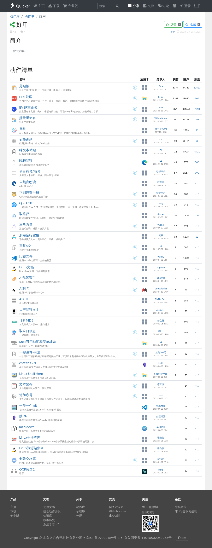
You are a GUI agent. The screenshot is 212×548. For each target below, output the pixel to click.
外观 (79, 515)
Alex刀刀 (160, 309)
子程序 (80, 511)
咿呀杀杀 (160, 171)
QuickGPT (26, 203)
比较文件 (26, 256)
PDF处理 (25, 97)
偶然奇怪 (160, 405)
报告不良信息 (186, 511)
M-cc (160, 97)
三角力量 (26, 224)
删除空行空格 (29, 235)
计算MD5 (26, 320)
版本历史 (49, 520)
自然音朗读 (27, 182)
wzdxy (161, 256)
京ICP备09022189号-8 (102, 538)
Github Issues (117, 511)
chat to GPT (28, 363)
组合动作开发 (52, 511)
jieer (172, 31)
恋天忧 (160, 384)
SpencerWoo (160, 373)
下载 (54, 6)
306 (197, 162)
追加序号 (26, 395)
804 (197, 98)
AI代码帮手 (27, 277)
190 (197, 172)
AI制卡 (24, 288)
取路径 (24, 214)
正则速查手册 (29, 192)
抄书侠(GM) (161, 128)
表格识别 (26, 139)
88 (197, 140)
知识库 (47, 515)
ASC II (23, 299)
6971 (197, 151)
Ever (161, 107)
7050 (197, 109)
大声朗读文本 (29, 309)
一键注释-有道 (29, 352)
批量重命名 (27, 118)
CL (160, 139)
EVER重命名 (28, 107)
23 (197, 130)
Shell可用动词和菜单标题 (37, 342)
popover (161, 267)
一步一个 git (28, 405)
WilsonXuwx (160, 118)
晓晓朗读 (26, 160)
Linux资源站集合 (31, 448)
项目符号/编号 (30, 171)
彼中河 (160, 182)
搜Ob (23, 416)
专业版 (70, 6)
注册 (197, 6)
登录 (185, 6)
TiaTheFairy (161, 299)
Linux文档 (26, 267)
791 (197, 119)
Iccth (160, 363)
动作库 (15, 16)
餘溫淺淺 (160, 416)
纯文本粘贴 (27, 150)
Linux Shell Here (31, 373)
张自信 (160, 437)
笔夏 (161, 235)
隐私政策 (181, 507)
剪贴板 (24, 86)
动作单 (29, 16)
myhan (160, 458)
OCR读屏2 (27, 469)
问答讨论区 (116, 507)
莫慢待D (161, 427)
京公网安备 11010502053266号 (148, 538)
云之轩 (160, 320)
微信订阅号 (148, 512)
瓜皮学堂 (51, 524)
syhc (161, 395)
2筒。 (161, 331)
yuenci (161, 224)
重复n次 (25, 246)
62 (197, 236)
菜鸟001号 (160, 352)
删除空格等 (27, 459)
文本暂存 (26, 384)
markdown (27, 427)
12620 (197, 87)
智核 (22, 129)
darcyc (161, 214)
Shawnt (161, 277)
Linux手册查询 (29, 437)
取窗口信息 (27, 331)
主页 (39, 6)
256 (197, 215)
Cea (161, 86)
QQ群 (114, 515)
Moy (161, 203)
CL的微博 (150, 507)
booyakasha (161, 288)
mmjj (160, 469)
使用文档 (49, 507)
